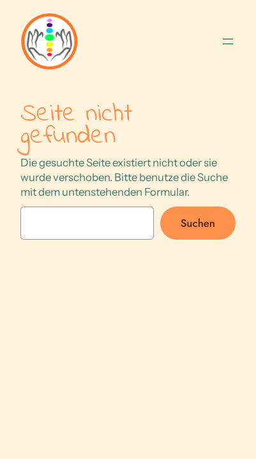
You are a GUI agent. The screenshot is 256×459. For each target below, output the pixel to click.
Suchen (198, 223)
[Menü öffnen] (228, 41)
